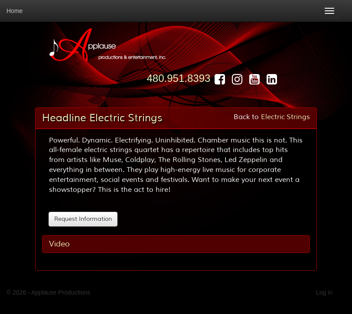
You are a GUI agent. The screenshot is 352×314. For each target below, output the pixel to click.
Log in (324, 292)
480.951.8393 (179, 78)
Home (15, 10)
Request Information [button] (83, 219)
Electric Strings (285, 117)
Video (59, 244)
